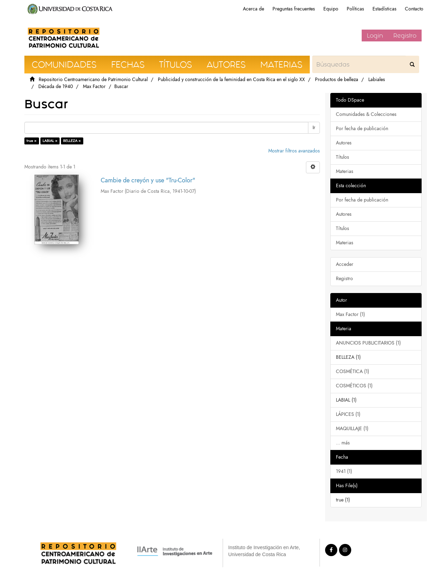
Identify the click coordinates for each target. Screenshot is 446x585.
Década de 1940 (55, 86)
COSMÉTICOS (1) (354, 385)
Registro (404, 35)
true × (31, 140)
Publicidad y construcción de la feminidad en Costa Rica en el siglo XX (231, 79)
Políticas (355, 9)
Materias (344, 171)
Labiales (376, 79)
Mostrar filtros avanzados (294, 151)
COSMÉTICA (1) (352, 371)
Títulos (342, 157)
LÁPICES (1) (348, 414)
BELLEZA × (72, 140)
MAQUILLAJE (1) (352, 428)
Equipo (330, 9)
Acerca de (253, 9)
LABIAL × (50, 140)
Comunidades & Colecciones (366, 114)
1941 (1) (344, 471)
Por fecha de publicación (362, 128)
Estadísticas (384, 9)
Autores (344, 143)
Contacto (414, 9)
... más (343, 443)
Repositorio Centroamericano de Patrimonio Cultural (93, 79)
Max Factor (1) (350, 314)
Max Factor (94, 86)
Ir (314, 127)
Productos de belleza (336, 79)
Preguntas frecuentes (293, 9)
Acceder (344, 264)
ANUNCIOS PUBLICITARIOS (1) (368, 343)
